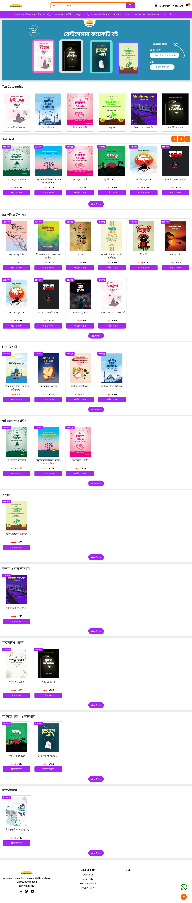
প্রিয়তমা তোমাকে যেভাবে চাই (112, 312)
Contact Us (88, 875)
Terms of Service (88, 883)
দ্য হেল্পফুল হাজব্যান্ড (17, 179)
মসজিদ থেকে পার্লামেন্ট (111, 386)
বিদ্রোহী (143, 254)
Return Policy (88, 879)
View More (96, 204)
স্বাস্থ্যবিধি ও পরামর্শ (175, 127)
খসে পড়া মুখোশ (80, 312)
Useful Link (88, 870)
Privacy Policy (87, 888)
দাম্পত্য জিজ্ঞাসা (16, 682)
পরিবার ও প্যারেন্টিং (80, 127)
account (177, 6)
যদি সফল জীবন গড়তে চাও (16, 829)
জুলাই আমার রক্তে (111, 179)
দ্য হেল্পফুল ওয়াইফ (80, 179)
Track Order (162, 6)
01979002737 (26, 886)
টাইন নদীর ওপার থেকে (16, 608)
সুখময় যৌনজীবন (48, 682)
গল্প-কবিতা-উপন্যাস (16, 127)
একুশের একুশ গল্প (16, 254)
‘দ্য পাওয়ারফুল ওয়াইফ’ (16, 534)
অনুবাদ (112, 127)
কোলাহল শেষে (175, 254)
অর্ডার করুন (16, 192)
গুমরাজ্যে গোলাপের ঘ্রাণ (48, 755)
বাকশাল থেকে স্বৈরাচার (175, 179)
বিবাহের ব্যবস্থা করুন (80, 386)
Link (127, 870)
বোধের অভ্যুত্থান (143, 179)
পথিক (80, 254)
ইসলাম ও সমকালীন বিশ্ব (143, 127)
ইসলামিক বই (48, 127)
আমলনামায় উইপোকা (48, 386)
